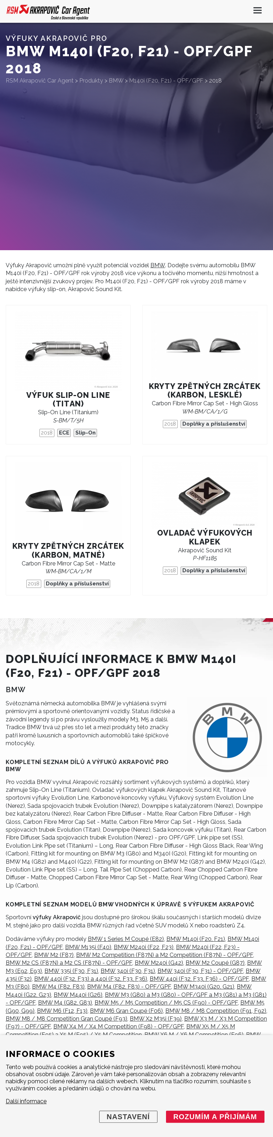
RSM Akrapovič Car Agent (40, 80)
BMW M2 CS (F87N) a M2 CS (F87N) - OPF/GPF (69, 962)
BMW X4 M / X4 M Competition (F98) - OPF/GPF (118, 1026)
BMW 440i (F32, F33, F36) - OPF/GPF (199, 978)
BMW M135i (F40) (88, 947)
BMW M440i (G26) (78, 994)
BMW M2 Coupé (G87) (215, 962)
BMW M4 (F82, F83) (58, 986)
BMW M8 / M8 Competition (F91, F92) (215, 1010)
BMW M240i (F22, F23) (143, 947)
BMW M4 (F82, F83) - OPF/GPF (129, 986)
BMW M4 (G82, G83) (65, 1002)
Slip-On (85, 433)
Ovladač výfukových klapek (204, 537)
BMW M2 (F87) (54, 955)
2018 (47, 433)
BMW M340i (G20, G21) (203, 986)
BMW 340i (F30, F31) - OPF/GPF (200, 971)
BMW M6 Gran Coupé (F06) (126, 1010)
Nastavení (128, 1117)
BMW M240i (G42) (159, 962)
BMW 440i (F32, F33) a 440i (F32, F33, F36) (90, 978)
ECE (64, 433)
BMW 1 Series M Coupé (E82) (126, 939)
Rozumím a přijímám (215, 1117)
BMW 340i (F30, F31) (128, 971)
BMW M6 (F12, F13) (62, 1010)
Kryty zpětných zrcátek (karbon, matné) (68, 550)
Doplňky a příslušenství (213, 424)
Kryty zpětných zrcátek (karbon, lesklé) (205, 391)
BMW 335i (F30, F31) (71, 971)
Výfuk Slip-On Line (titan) (68, 400)
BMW (157, 265)
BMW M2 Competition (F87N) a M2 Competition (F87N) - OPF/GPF (164, 955)
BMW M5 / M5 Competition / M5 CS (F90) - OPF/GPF (166, 1002)
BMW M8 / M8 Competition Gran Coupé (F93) (66, 1018)
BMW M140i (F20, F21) (195, 939)
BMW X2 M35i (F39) (156, 1018)
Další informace (26, 1101)
